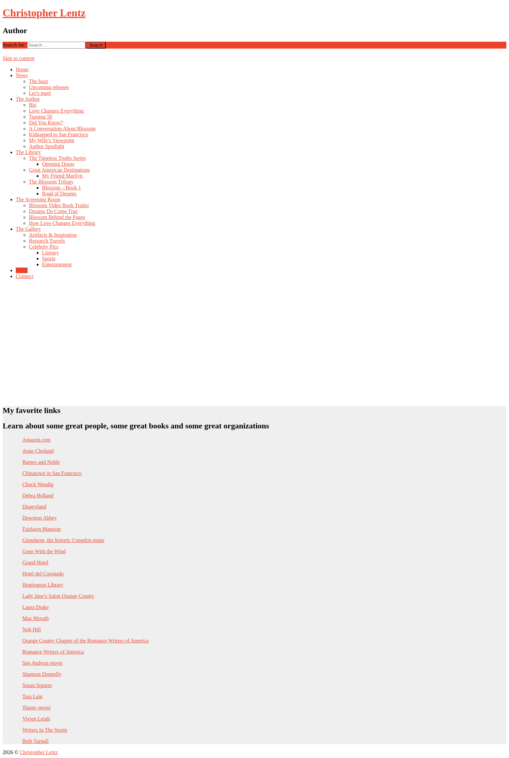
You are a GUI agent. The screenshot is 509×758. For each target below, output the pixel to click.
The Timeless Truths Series (57, 158)
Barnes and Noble (41, 462)
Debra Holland (37, 495)
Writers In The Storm (44, 730)
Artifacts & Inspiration (53, 235)
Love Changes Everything (56, 111)
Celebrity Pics (43, 246)
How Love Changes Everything (62, 223)
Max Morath (35, 618)
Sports (48, 258)
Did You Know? (46, 122)
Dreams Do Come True (53, 211)
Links (22, 270)
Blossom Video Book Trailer (59, 205)
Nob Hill (31, 629)
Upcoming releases (49, 87)
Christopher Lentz (44, 13)
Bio (32, 105)
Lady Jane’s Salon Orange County (58, 596)
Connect (24, 276)
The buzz (38, 81)
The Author (28, 99)
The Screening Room (38, 199)
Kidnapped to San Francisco (58, 134)
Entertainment (57, 264)
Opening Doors (58, 164)
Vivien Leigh (36, 719)
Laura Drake (35, 607)
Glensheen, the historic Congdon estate (63, 540)
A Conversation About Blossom (62, 128)
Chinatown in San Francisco (52, 473)
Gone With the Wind (44, 551)
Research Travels (47, 241)
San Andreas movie (42, 663)
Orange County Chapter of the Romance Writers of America (85, 640)
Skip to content (18, 58)
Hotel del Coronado (43, 573)
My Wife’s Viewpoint (51, 140)
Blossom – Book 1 (61, 187)
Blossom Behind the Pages (57, 217)
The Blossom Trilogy (51, 181)
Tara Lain (32, 696)
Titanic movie (36, 707)
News (22, 75)
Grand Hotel (35, 562)
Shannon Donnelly (42, 674)
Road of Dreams (59, 193)
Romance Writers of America (53, 652)
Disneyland (34, 506)
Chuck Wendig (37, 484)
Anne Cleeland (38, 451)
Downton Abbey (39, 518)
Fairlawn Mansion (41, 529)
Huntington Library (42, 585)
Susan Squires (37, 685)
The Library (28, 152)
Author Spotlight (46, 146)
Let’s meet (40, 93)
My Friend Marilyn (62, 176)
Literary (50, 252)
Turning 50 (40, 116)
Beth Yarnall (35, 741)
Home (22, 69)
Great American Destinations (59, 170)
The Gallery (28, 229)
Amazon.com (36, 440)
